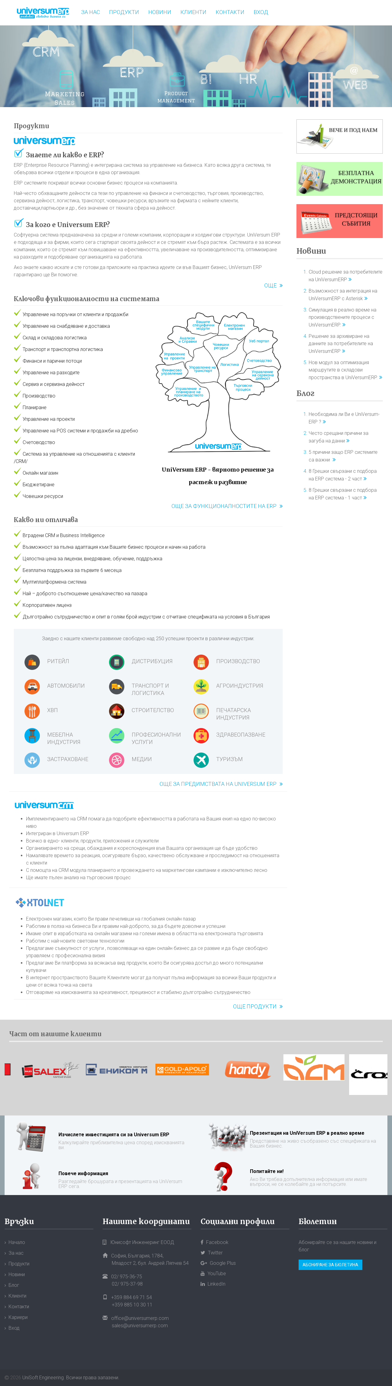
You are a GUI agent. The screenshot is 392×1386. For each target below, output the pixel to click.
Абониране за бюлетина (330, 1264)
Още (270, 285)
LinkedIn (213, 1284)
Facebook (214, 1242)
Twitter (212, 1253)
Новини (159, 12)
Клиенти (193, 12)
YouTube (213, 1273)
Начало (17, 1242)
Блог (305, 393)
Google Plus (218, 1263)
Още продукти (255, 1006)
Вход (261, 12)
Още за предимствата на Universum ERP (218, 784)
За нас (90, 12)
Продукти (124, 12)
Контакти (230, 12)
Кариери (18, 1317)
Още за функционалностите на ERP (224, 506)
